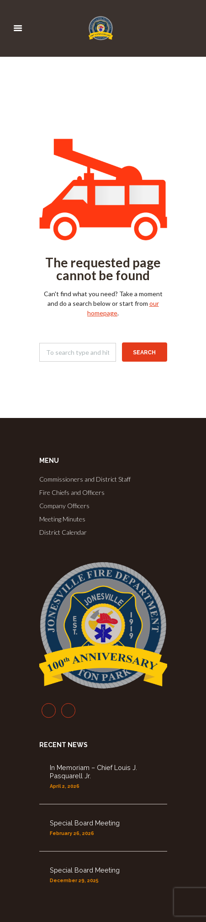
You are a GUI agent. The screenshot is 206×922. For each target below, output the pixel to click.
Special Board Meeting (85, 823)
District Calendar (63, 532)
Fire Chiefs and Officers (72, 492)
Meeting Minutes (62, 519)
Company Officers (64, 506)
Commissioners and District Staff (85, 479)
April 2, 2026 (64, 786)
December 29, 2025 (74, 880)
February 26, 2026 (72, 833)
